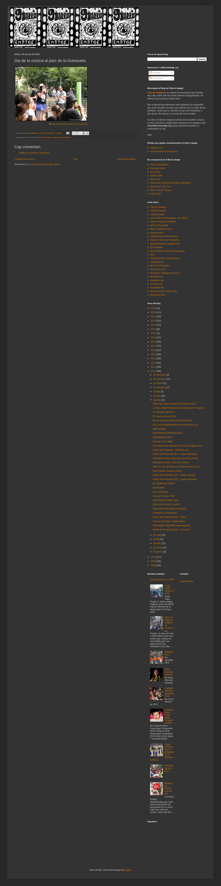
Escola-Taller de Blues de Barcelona (167, 251)
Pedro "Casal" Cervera (161, 190)
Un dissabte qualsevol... (164, 412)
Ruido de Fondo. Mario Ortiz (163, 291)
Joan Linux (155, 179)
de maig (157, 535)
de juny (157, 400)
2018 (153, 342)
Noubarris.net (156, 276)
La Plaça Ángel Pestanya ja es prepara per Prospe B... (179, 408)
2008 (153, 565)
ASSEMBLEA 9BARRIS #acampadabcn (172, 525)
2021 (153, 329)
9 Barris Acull (156, 148)
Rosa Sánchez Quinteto (169, 672)
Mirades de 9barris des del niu (168, 788)
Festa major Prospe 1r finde (169, 589)
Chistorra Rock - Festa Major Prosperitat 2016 (169, 716)
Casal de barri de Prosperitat (164, 236)
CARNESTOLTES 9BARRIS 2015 (169, 692)
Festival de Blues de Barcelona (165, 258)
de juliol (157, 396)
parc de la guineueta (61, 137)
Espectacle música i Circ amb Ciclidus (171, 462)
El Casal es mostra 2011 (164, 416)
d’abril (156, 539)
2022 (153, 325)
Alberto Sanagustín (159, 164)
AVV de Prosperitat (159, 225)
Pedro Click (155, 194)
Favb (152, 254)
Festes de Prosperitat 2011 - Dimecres (171, 529)
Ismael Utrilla (156, 175)
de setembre (159, 387)
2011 (153, 371)
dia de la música (45, 137)
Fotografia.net (156, 262)
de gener (157, 551)
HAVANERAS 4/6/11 (162, 437)
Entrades (155, 72)
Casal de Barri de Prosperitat (164, 151)
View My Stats (187, 581)
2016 (153, 350)
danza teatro (159, 487)
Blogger (127, 870)
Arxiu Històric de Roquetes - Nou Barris (169, 218)
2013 (153, 363)
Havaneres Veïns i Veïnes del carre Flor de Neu (175, 458)
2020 (153, 333)
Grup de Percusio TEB (163, 496)
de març (157, 543)
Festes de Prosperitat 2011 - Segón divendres (175, 479)
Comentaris (156, 78)
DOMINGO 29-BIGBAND (165, 513)
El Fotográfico (156, 247)
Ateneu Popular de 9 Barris (163, 221)
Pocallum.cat (156, 284)
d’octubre (158, 383)
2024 (153, 316)
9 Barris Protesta (158, 210)
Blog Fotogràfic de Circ (161, 229)
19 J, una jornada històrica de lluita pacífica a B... (176, 425)
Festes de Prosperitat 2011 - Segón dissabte (174, 475)
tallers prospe (159, 429)
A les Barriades (157, 214)
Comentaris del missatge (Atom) (44, 164)
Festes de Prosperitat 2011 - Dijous (170, 517)
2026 (153, 308)
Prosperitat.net (157, 287)
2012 (153, 367)
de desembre (159, 375)
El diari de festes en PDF (162, 579)
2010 (153, 557)
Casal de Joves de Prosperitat (164, 240)
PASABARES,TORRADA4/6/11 (168, 433)
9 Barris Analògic (158, 207)
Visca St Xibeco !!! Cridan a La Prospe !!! (169, 622)
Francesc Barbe (157, 168)
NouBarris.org (156, 280)
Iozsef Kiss (155, 172)
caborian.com (156, 233)
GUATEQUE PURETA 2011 (166, 500)
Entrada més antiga (126, 159)
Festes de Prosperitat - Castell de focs (171, 450)
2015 (153, 354)
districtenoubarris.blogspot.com (165, 243)
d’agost (157, 391)
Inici (75, 159)
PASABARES (169, 653)
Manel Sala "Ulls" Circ (160, 186)
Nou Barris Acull (157, 269)
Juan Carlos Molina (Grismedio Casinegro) (170, 183)
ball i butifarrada (160, 492)
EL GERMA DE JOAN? (164, 483)
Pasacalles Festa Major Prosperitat (169, 508)
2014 (153, 358)
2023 (153, 321)
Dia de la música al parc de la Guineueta (70, 124)
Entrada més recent (24, 159)
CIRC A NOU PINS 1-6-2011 (166, 504)
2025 (153, 312)
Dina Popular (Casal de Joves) (167, 471)
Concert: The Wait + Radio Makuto (169, 521)
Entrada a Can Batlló (163, 441)
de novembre (159, 379)
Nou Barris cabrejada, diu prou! (165, 273)
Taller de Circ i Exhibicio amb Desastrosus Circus (176, 466)
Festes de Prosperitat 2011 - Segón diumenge (175, 454)
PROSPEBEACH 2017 (169, 768)
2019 (153, 337)
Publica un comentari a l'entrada (34, 153)
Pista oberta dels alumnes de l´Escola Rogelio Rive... (178, 446)
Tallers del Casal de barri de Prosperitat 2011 (174, 403)
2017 (153, 346)
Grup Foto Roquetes (160, 265)
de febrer (157, 547)
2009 (153, 561)
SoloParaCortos (157, 295)
